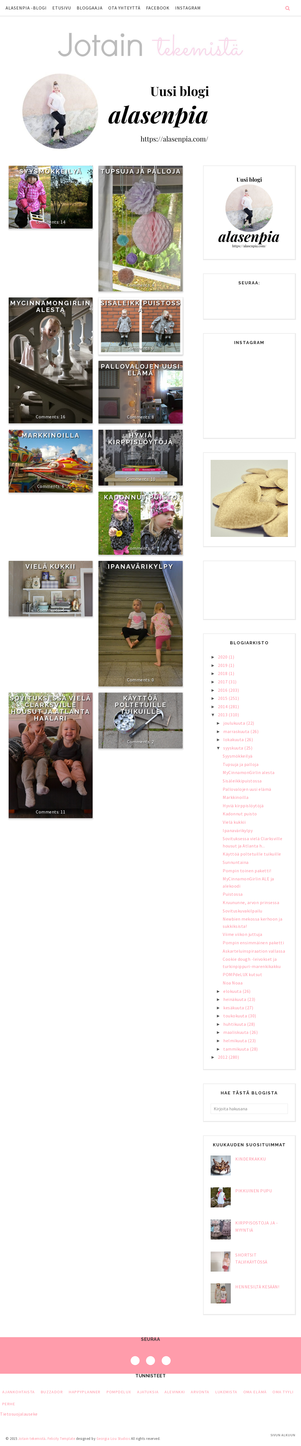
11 (62, 812)
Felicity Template (61, 1438)
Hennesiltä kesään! (257, 1286)
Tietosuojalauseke (19, 1414)
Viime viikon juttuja (242, 934)
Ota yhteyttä (124, 8)
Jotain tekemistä (32, 1438)
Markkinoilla (51, 435)
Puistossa (233, 894)
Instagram (188, 8)
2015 (223, 698)
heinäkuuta (235, 999)
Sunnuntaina (236, 862)
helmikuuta (235, 1040)
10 (152, 479)
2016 (223, 690)
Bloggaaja (90, 8)
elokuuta (233, 991)
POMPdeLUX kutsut (242, 974)
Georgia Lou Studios (113, 1438)
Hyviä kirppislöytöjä (140, 439)
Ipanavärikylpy (140, 566)
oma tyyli (282, 1391)
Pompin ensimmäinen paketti (253, 942)
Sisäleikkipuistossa (140, 306)
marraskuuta (236, 731)
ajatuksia (148, 1391)
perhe (8, 1403)
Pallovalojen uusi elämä (140, 370)
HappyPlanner (84, 1391)
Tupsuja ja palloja (140, 171)
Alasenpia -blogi (26, 8)
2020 (223, 657)
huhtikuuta (235, 1024)
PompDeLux (119, 1391)
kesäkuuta (234, 1007)
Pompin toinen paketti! (247, 870)
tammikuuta (236, 1049)
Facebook (158, 8)
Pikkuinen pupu (253, 1190)
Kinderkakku (250, 1159)
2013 (223, 714)
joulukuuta (234, 723)
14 (62, 222)
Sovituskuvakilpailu (242, 911)
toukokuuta (235, 1016)
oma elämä (255, 1391)
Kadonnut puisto (141, 497)
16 (62, 416)
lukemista (226, 1391)
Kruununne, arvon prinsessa (251, 902)
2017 (223, 681)
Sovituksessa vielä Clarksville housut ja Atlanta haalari (50, 708)
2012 (223, 1057)
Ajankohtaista (18, 1391)
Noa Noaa (233, 983)
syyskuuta (233, 748)
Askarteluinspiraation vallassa (254, 951)
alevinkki (174, 1391)
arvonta (200, 1391)
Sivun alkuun (283, 1435)
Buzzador (52, 1391)
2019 (223, 665)
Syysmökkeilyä (50, 171)
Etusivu (61, 8)
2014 (223, 706)
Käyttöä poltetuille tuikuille (141, 705)
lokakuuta (234, 739)
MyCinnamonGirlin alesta (50, 306)
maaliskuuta (236, 1032)
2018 (223, 673)
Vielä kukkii (50, 566)
